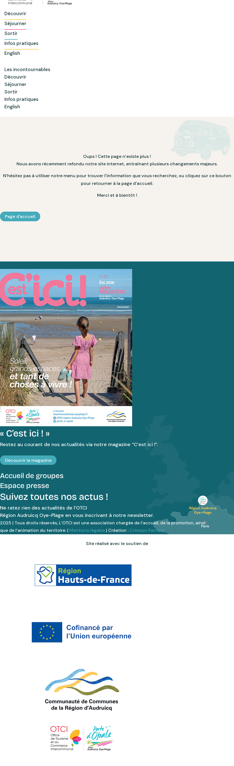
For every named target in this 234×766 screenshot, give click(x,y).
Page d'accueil (20, 216)
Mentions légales (87, 530)
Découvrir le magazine (28, 460)
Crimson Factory (147, 530)
